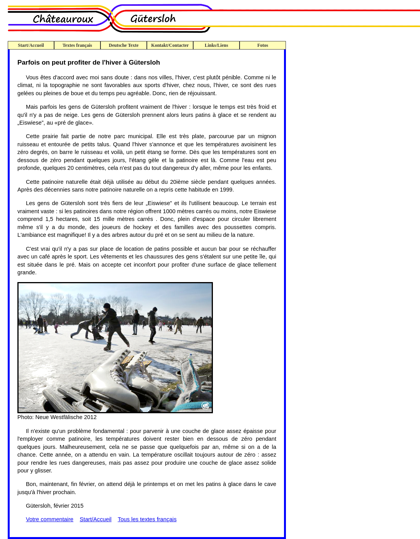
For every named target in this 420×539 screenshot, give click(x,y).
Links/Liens (216, 45)
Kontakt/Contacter (170, 45)
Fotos (262, 45)
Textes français (77, 45)
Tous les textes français (147, 519)
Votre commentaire (49, 519)
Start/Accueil (31, 45)
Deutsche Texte (124, 45)
